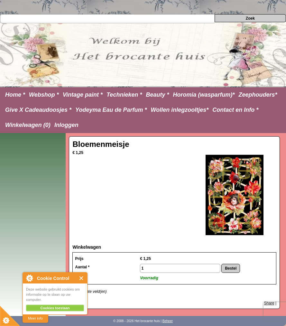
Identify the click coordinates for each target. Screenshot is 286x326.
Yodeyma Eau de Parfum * (111, 110)
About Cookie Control (29, 278)
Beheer (167, 321)
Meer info (35, 318)
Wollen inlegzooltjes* (180, 110)
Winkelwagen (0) (28, 125)
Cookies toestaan (54, 308)
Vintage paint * (83, 94)
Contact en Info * (235, 110)
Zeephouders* (258, 94)
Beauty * (157, 94)
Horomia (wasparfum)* (204, 94)
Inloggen (66, 125)
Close (81, 278)
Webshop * (44, 94)
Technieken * (124, 94)
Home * (15, 94)
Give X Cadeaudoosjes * (38, 110)
